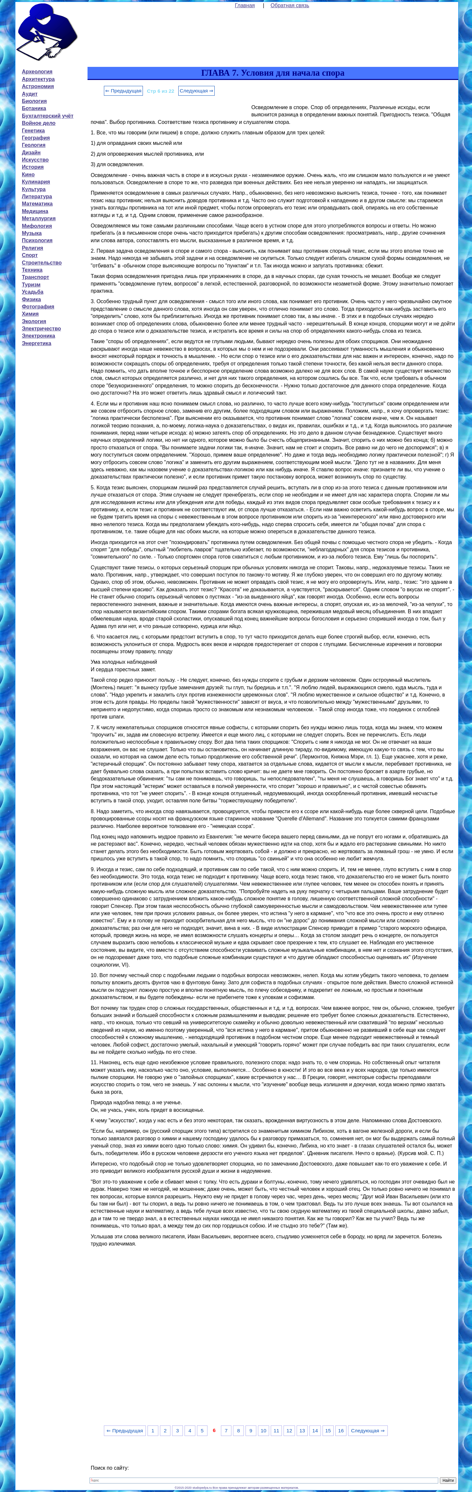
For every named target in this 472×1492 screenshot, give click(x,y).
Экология (34, 321)
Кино (28, 174)
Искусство (35, 160)
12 (289, 1430)
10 (263, 1430)
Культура (34, 189)
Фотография (38, 306)
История (33, 167)
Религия (32, 248)
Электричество (41, 328)
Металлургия (39, 218)
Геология (34, 145)
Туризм (31, 284)
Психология (37, 240)
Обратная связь (290, 5)
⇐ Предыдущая (123, 90)
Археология (37, 71)
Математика (37, 203)
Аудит (30, 94)
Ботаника (34, 108)
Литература (37, 196)
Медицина (35, 211)
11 (276, 1430)
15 (328, 1430)
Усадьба (33, 292)
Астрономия (38, 86)
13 (302, 1430)
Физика (31, 299)
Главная (245, 5)
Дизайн (31, 152)
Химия (30, 314)
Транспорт (35, 277)
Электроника (38, 336)
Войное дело (39, 123)
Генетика (33, 130)
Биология (34, 101)
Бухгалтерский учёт (47, 116)
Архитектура (38, 79)
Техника (32, 270)
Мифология (37, 226)
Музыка (32, 233)
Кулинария (36, 182)
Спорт (30, 255)
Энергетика (36, 343)
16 (341, 1430)
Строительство (42, 262)
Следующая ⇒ (196, 90)
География (36, 138)
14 (315, 1430)
